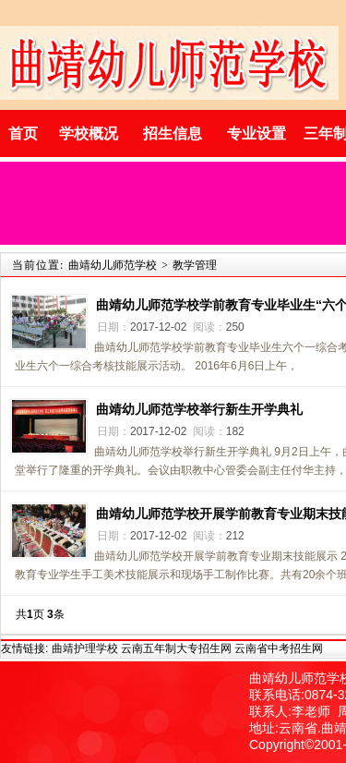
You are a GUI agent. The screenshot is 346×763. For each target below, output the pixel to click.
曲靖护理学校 (85, 648)
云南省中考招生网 (278, 648)
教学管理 (195, 265)
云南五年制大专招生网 (176, 648)
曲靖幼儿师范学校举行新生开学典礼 (199, 409)
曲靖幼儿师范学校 (112, 265)
